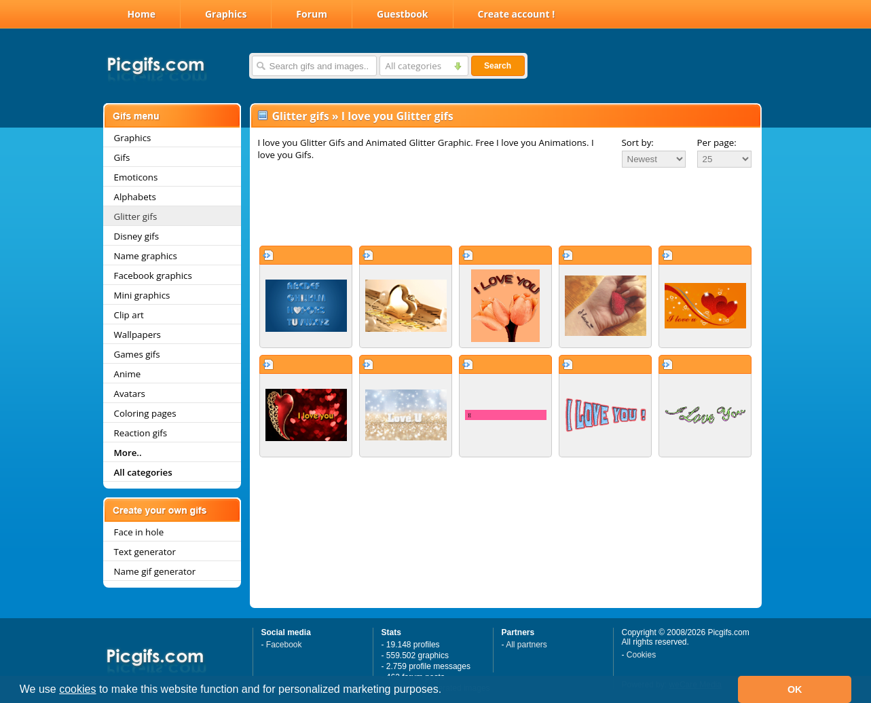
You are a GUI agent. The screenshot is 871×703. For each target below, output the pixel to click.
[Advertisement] (506, 206)
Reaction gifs (141, 433)
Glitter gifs (135, 216)
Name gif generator (155, 571)
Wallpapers (137, 334)
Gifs (122, 157)
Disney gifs (137, 236)
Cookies (641, 655)
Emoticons (136, 177)
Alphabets (135, 197)
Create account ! (516, 13)
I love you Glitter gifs (397, 116)
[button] (447, 691)
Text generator (145, 552)
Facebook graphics (153, 275)
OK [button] (794, 689)
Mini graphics (142, 295)
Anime (127, 374)
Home (141, 13)
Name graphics (145, 256)
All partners (526, 644)
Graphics (225, 13)
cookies (77, 689)
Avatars (129, 393)
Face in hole (139, 532)
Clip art (129, 315)
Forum (311, 13)
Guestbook (402, 13)
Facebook (284, 644)
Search (497, 66)
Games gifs (137, 354)
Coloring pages (145, 413)
